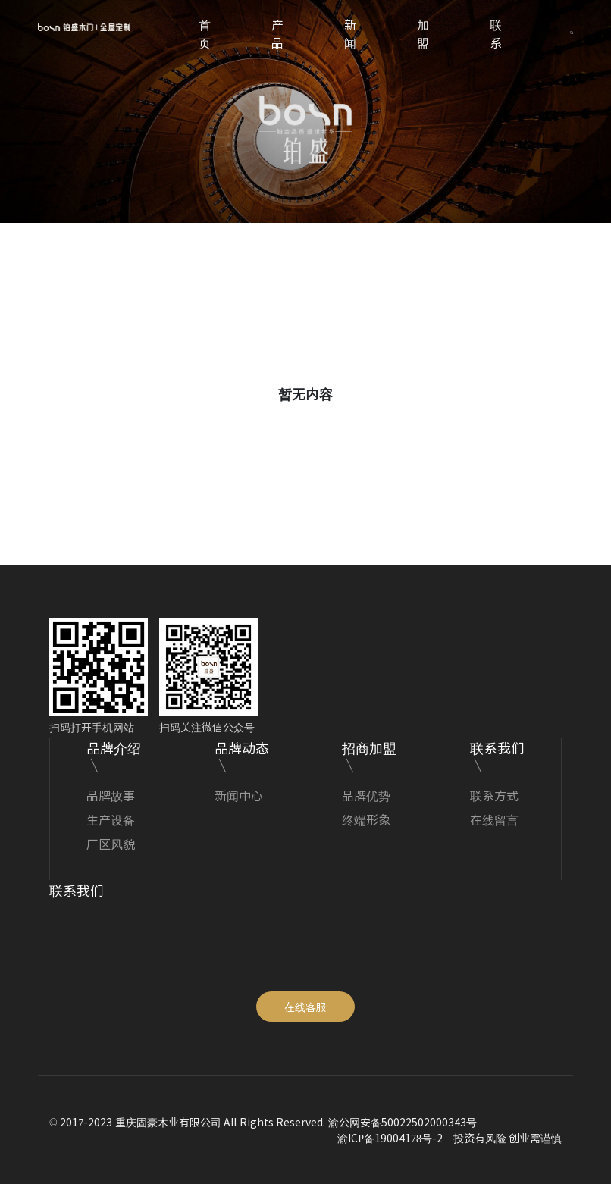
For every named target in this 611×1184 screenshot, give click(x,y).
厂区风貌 (110, 844)
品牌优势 (366, 795)
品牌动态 (242, 747)
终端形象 (366, 819)
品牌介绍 (113, 747)
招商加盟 (369, 747)
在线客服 (305, 1006)
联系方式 (494, 795)
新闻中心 (239, 795)
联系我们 (497, 747)
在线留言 (494, 819)
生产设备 (110, 819)
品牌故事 (110, 795)
